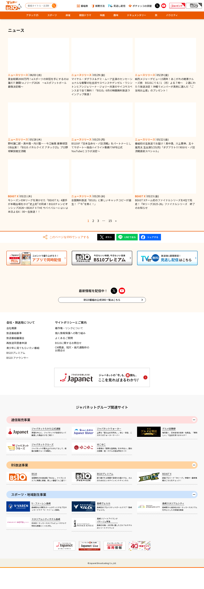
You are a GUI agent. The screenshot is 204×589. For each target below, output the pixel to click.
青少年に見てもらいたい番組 (22, 369)
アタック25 (32, 15)
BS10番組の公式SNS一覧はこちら (102, 321)
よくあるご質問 (64, 359)
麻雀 (68, 15)
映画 (102, 15)
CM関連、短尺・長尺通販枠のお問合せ (72, 370)
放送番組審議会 (15, 359)
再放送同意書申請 (16, 364)
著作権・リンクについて (69, 349)
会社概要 (11, 349)
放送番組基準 (14, 354)
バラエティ (172, 15)
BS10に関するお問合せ (68, 364)
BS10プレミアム (15, 374)
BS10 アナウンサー (17, 379)
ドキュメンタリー (136, 15)
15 (110, 220)
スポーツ (52, 15)
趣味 (115, 15)
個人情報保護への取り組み (70, 354)
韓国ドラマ (85, 15)
